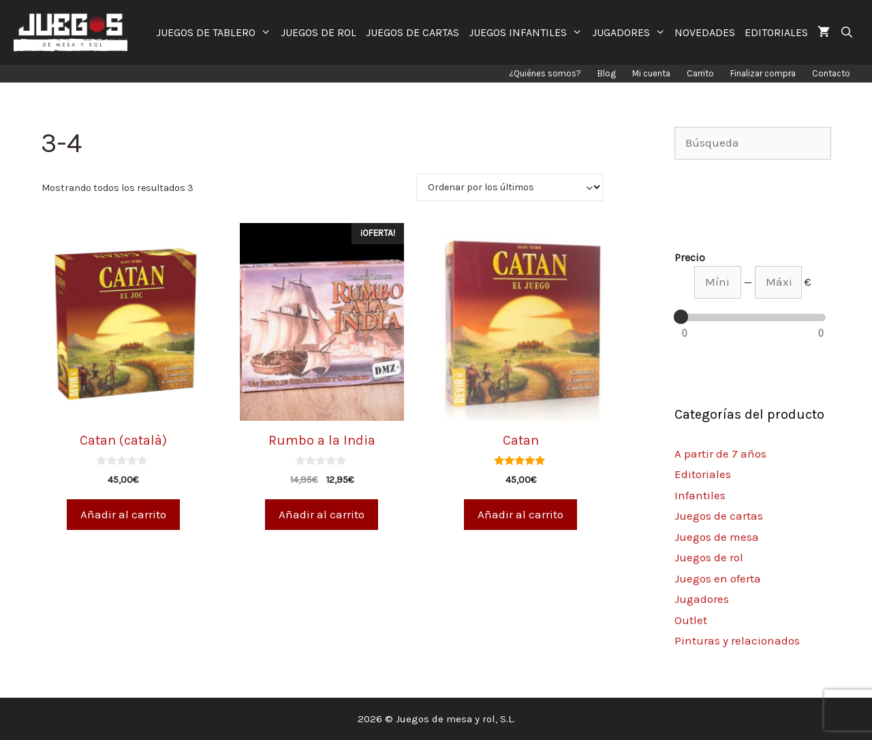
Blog (606, 73)
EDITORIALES (776, 32)
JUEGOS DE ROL (318, 32)
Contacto (831, 73)
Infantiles (700, 495)
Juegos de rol (708, 557)
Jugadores (701, 599)
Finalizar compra (763, 73)
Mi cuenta (651, 73)
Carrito (700, 73)
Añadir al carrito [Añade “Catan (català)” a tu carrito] (123, 514)
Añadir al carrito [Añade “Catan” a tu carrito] (520, 514)
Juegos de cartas (718, 515)
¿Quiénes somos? (545, 73)
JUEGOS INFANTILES (528, 32)
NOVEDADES (704, 32)
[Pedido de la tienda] (509, 187)
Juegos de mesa (716, 537)
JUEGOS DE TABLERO (216, 32)
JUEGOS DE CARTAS (412, 32)
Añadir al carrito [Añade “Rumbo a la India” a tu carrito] (321, 514)
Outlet (690, 620)
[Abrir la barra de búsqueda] (846, 32)
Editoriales (702, 474)
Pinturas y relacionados (737, 640)
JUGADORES (631, 32)
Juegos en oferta (717, 578)
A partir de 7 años (720, 453)
